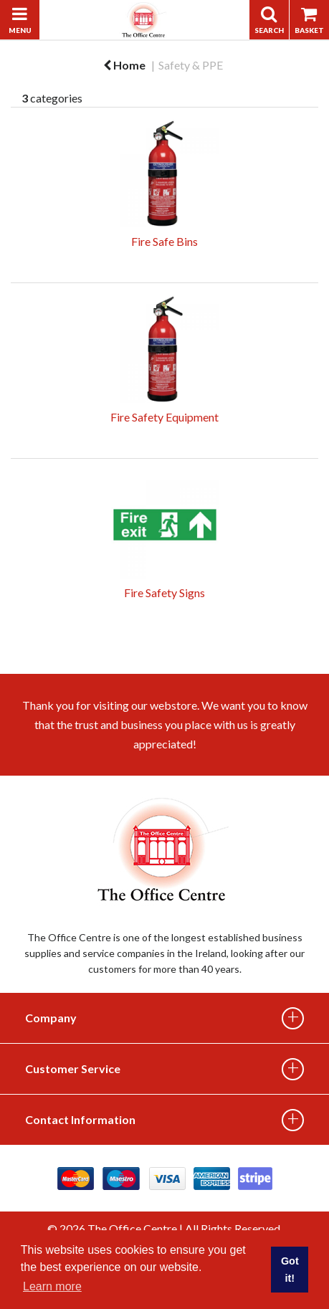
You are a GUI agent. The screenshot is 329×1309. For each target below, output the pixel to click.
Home (124, 65)
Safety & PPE (190, 65)
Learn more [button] (52, 1286)
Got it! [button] (290, 1269)
